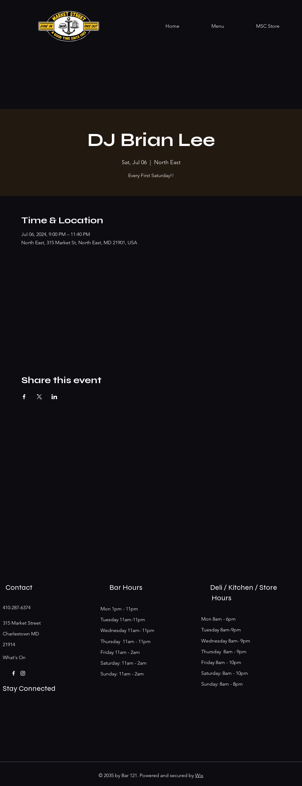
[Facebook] (13, 673)
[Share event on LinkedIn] (54, 396)
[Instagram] (23, 673)
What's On (14, 657)
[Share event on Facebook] (24, 396)
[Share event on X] (39, 396)
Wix (199, 775)
